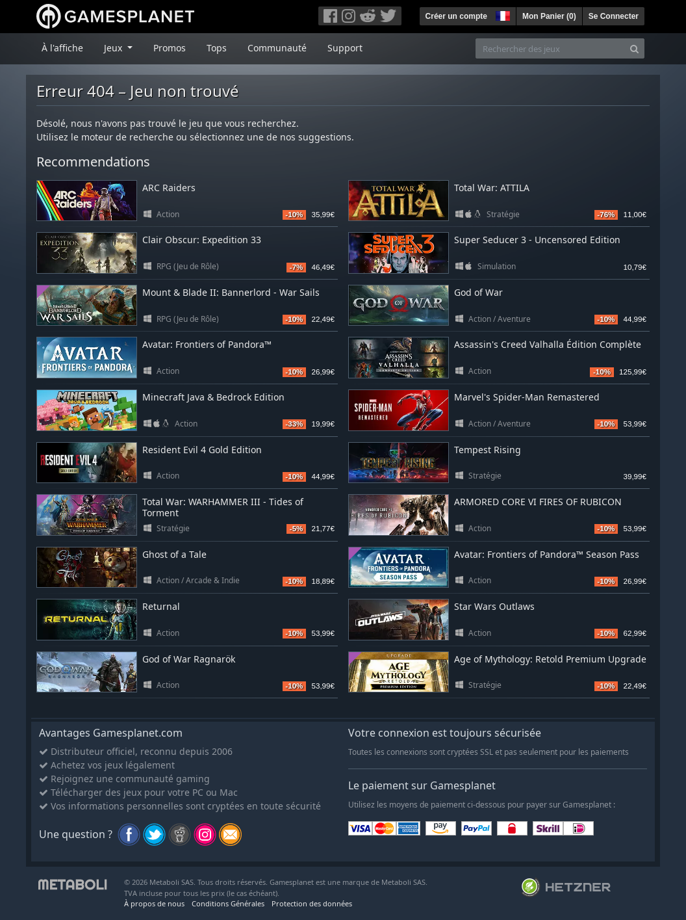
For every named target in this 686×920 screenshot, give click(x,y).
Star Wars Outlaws (494, 606)
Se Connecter (614, 16)
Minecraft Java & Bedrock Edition (213, 397)
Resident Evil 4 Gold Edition (202, 449)
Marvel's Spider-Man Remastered (527, 397)
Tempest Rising (487, 449)
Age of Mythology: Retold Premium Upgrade (550, 659)
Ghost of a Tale (174, 554)
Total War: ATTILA (491, 187)
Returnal (161, 606)
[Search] (634, 48)
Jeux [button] (114, 48)
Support (344, 48)
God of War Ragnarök (188, 659)
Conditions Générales (228, 903)
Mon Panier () (549, 16)
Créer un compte (456, 16)
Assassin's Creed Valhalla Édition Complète (547, 344)
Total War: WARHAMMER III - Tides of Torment (222, 507)
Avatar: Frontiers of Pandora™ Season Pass (546, 554)
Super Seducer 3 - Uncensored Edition (537, 239)
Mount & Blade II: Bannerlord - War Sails (231, 292)
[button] (501, 14)
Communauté (277, 48)
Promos (169, 48)
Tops (217, 48)
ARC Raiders (169, 187)
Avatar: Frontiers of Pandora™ (207, 344)
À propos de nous (154, 903)
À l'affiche (62, 48)
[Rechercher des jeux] (550, 48)
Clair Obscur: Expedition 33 (201, 239)
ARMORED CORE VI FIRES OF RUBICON (538, 501)
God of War (478, 292)
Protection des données (312, 903)
